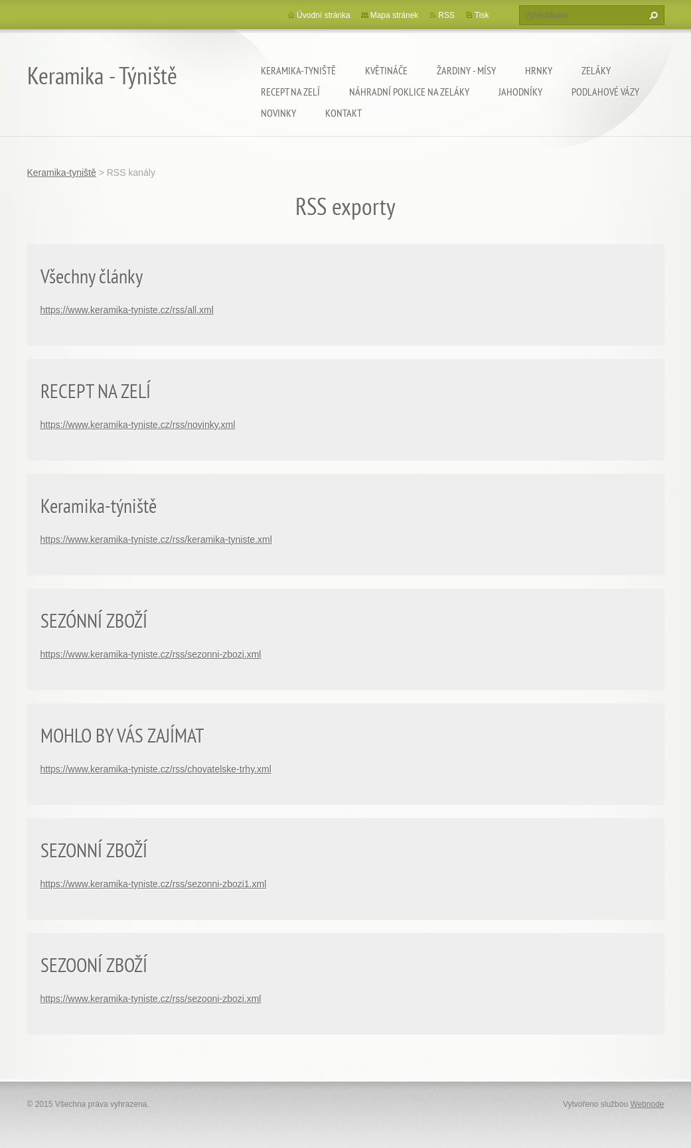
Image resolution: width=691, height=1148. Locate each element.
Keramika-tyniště (298, 70)
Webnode (647, 1104)
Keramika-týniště (98, 505)
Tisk (482, 15)
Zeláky (596, 70)
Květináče (386, 70)
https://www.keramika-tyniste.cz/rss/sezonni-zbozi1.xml (153, 884)
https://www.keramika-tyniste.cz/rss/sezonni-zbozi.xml (151, 654)
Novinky (278, 112)
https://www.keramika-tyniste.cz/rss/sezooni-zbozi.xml (151, 998)
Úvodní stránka (323, 15)
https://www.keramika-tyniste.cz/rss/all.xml (127, 310)
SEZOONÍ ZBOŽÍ (93, 964)
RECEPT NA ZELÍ (95, 390)
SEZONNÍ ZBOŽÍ (93, 850)
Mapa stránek (394, 15)
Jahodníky (520, 91)
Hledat (652, 15)
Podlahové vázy (605, 91)
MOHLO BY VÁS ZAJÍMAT (122, 735)
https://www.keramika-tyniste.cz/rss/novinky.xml (138, 424)
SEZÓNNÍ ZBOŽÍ (93, 620)
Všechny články (91, 276)
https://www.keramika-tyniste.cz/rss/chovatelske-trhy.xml (155, 769)
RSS (446, 15)
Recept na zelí (290, 91)
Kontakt (343, 112)
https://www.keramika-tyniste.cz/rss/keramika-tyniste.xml (156, 539)
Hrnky (538, 70)
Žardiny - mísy (466, 70)
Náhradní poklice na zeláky (409, 91)
